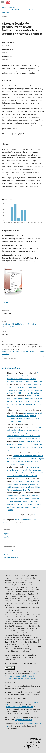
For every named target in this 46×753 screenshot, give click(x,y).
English (6, 534)
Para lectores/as (8, 551)
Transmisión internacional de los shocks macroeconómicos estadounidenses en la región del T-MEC (25, 458)
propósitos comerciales (23, 720)
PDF (6, 303)
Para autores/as (8, 554)
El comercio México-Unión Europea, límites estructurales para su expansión (24, 470)
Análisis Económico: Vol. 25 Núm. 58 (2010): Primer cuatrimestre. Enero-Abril (24, 404)
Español (6, 537)
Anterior (8, 515)
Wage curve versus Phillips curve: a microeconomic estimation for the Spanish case (24, 399)
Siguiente (37, 515)
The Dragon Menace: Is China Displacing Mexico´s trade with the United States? (24, 376)
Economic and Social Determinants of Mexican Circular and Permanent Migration (24, 387)
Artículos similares (11, 368)
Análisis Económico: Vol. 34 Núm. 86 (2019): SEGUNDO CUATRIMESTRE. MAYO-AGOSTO (24, 507)
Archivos (12, 8)
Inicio (4, 8)
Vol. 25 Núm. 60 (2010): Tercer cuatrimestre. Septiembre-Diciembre (21, 11)
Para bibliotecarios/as (10, 558)
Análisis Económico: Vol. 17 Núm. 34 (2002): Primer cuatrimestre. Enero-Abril (23, 419)
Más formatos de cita (11, 358)
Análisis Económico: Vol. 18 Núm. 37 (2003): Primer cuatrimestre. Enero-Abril (25, 447)
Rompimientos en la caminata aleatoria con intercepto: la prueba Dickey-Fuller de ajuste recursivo (24, 430)
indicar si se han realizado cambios (19, 707)
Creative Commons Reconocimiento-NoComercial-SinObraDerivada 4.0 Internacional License (21, 676)
